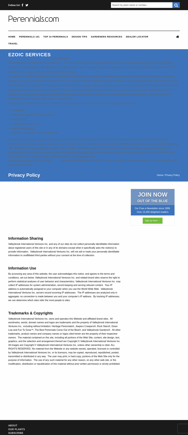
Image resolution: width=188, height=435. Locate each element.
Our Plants (28, 425)
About (12, 425)
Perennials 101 (29, 36)
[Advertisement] (64, 212)
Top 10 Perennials (55, 36)
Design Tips (79, 36)
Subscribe (46, 425)
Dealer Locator (137, 36)
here (76, 98)
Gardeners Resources (106, 36)
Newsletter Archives (72, 425)
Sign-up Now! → (152, 220)
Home (12, 36)
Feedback (97, 425)
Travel (13, 43)
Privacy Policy (136, 425)
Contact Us (115, 425)
